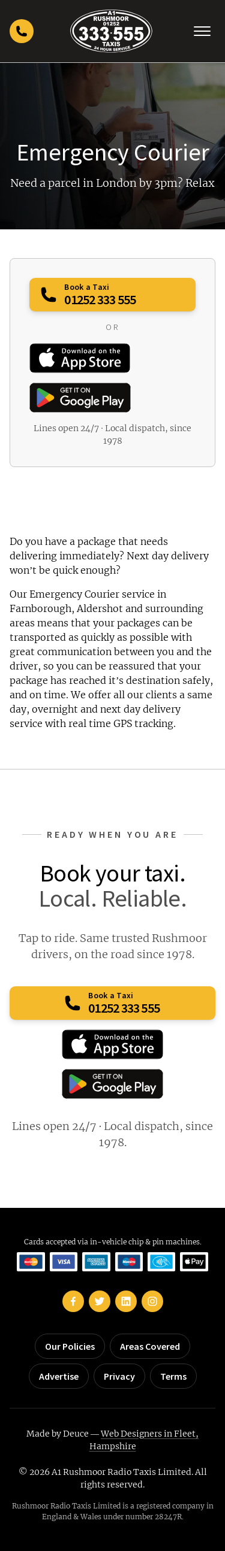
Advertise (59, 1376)
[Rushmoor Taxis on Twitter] (99, 1301)
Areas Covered (150, 1346)
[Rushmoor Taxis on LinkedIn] (126, 1301)
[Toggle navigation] (202, 31)
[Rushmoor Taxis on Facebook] (73, 1301)
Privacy (119, 1376)
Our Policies (70, 1346)
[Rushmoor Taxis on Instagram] (152, 1301)
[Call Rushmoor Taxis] (22, 31)
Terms (173, 1376)
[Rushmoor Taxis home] (111, 31)
